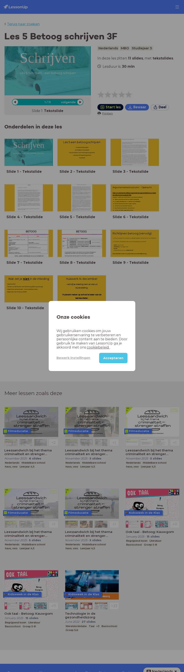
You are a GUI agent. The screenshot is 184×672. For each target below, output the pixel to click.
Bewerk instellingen (73, 358)
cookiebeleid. (98, 347)
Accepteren (113, 358)
